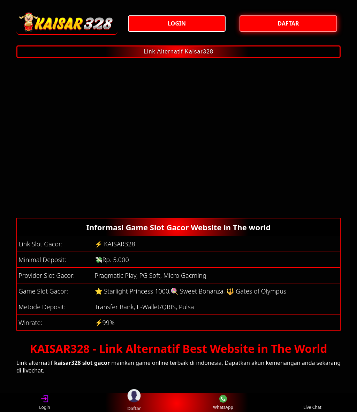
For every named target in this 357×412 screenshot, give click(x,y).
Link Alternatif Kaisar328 (178, 52)
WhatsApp (223, 403)
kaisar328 (67, 363)
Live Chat (312, 403)
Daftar (134, 402)
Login (44, 403)
